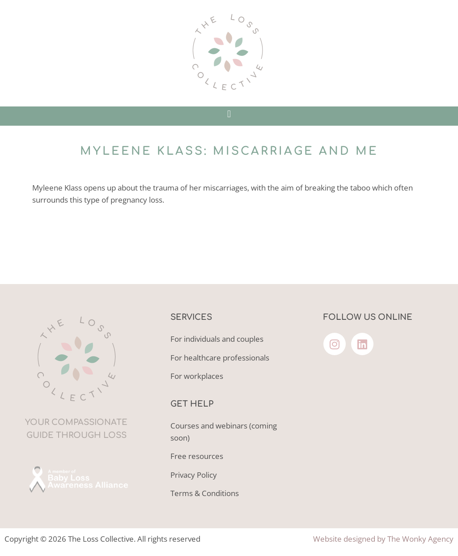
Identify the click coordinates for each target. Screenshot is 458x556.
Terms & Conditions (204, 493)
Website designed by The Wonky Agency (383, 539)
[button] (229, 113)
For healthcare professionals (219, 357)
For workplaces (196, 376)
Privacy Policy (193, 475)
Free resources (196, 456)
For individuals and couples (216, 339)
